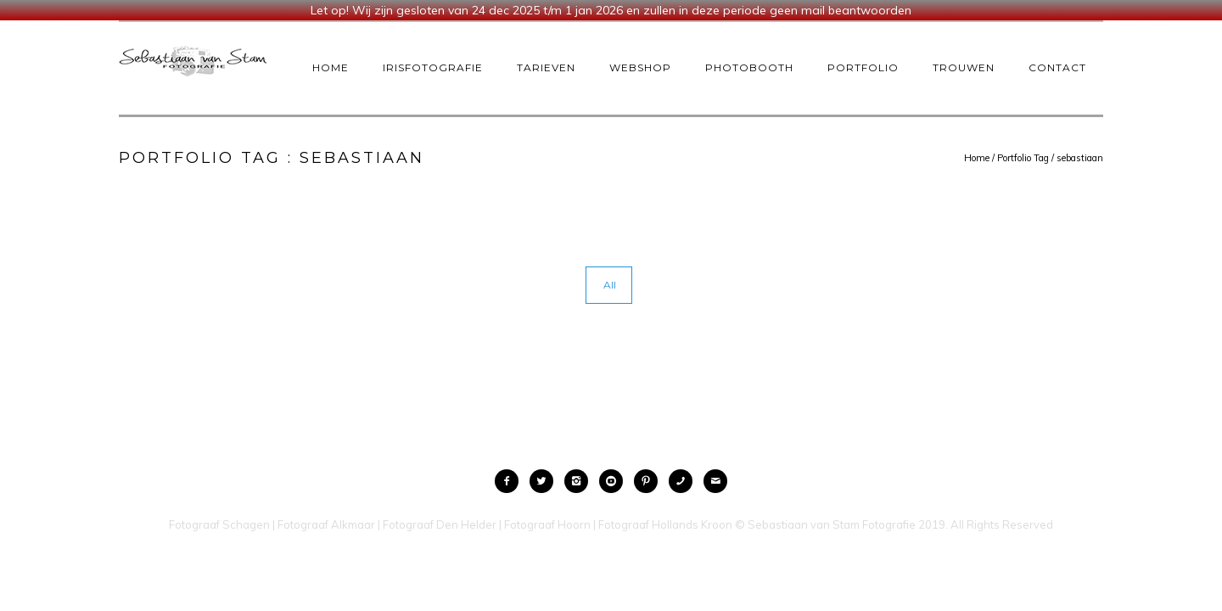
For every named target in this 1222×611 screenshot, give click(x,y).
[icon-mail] (715, 481)
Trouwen (964, 67)
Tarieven (546, 67)
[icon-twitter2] (546, 481)
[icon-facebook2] (511, 481)
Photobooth (749, 67)
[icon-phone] (685, 481)
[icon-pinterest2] (650, 481)
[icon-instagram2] (580, 481)
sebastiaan (1080, 158)
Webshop (640, 67)
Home (330, 67)
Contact (1057, 67)
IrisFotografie (433, 67)
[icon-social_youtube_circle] (615, 481)
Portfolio (863, 67)
